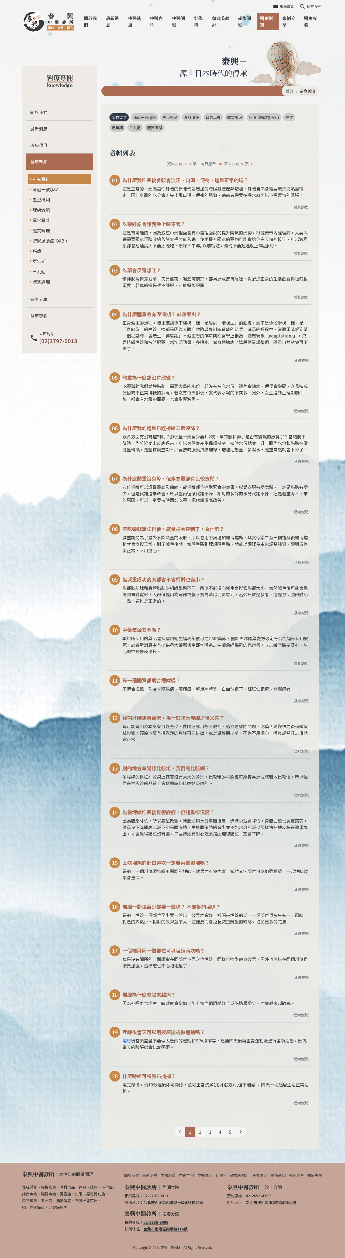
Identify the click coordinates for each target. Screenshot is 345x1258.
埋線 (126, 1040)
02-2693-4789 (258, 1195)
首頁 (289, 91)
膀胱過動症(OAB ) (50, 240)
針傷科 (198, 21)
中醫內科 (156, 21)
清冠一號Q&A (45, 189)
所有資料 (41, 179)
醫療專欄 (310, 21)
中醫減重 (134, 21)
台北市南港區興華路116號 (165, 1229)
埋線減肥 (41, 210)
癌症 (37, 251)
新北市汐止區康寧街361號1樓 (271, 1202)
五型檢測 (41, 199)
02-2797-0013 (155, 1195)
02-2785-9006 (155, 1222)
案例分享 (288, 21)
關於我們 (90, 21)
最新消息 (112, 21)
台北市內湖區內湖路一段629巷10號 (173, 1202)
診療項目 (38, 145)
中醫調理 (178, 21)
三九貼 (39, 271)
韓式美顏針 (220, 21)
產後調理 (244, 21)
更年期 (39, 261)
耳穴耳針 (41, 220)
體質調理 (41, 230)
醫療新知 (266, 21)
